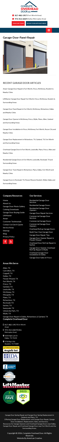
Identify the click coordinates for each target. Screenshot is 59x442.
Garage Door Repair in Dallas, (15, 316)
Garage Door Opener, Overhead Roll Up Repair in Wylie (42, 249)
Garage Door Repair (41, 419)
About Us (7, 203)
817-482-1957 (28, 15)
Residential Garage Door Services (39, 201)
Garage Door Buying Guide (14, 212)
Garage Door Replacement (20, 419)
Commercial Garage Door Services (40, 217)
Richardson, (31, 316)
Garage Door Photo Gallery (14, 206)
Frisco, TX (7, 284)
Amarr (5, 218)
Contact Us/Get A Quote (13, 224)
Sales (36, 422)
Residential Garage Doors (40, 205)
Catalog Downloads (11, 209)
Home (5, 200)
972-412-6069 (30, 19)
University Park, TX (11, 311)
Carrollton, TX (8, 270)
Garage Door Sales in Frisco (41, 257)
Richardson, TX (9, 300)
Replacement (28, 422)
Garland (24, 417)
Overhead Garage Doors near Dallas (42, 424)
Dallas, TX (7, 276)
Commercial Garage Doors (40, 221)
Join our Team (18, 23)
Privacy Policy (8, 236)
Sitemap (6, 230)
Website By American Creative (29, 438)
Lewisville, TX (8, 289)
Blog (5, 233)
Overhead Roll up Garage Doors (42, 229)
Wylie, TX (7, 313)
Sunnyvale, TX (8, 308)
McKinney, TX (8, 292)
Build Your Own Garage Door (41, 232)
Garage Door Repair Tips (40, 235)
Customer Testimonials (12, 221)
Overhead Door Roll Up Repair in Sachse (43, 244)
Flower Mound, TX (10, 279)
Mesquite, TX (8, 295)
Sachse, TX (7, 305)
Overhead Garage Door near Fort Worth (35, 426)
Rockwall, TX (8, 303)
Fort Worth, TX (9, 281)
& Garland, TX (42, 316)
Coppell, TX (7, 273)
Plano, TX (7, 297)
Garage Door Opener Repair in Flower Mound (42, 239)
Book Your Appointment (36, 23)
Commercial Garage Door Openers (40, 225)
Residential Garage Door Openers (39, 209)
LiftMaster (7, 215)
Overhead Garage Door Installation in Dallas (39, 254)
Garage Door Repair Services (41, 213)
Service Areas (8, 227)
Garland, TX (8, 287)
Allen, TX (6, 268)
